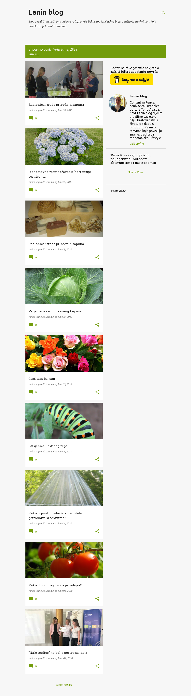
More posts (64, 685)
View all (34, 54)
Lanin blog (46, 12)
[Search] (163, 12)
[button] (97, 118)
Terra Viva (136, 172)
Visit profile (137, 143)
